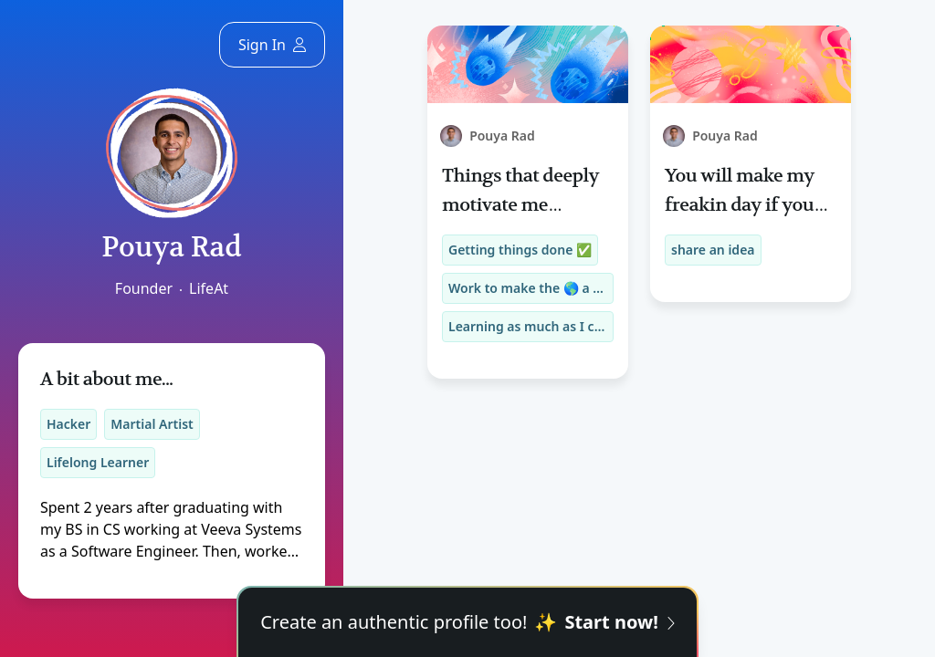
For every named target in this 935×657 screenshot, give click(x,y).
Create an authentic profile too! (467, 622)
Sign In (272, 45)
